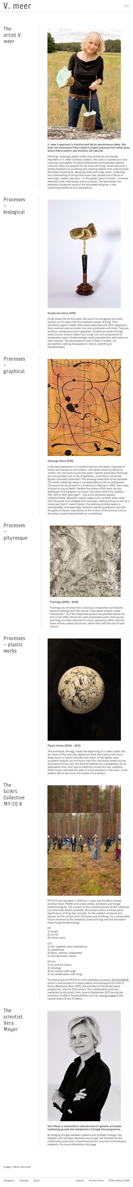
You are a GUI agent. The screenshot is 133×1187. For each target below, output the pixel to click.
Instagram (8, 1180)
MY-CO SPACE (120, 980)
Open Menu (126, 6)
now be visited (107, 995)
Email (37, 1180)
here (93, 1144)
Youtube (23, 1180)
